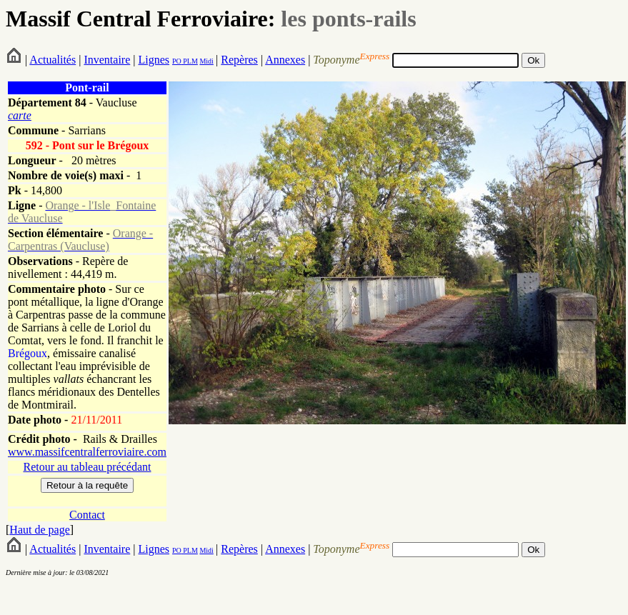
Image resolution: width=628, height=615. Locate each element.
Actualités (52, 60)
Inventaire (107, 60)
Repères (239, 60)
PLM (189, 61)
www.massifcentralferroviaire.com (87, 452)
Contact (87, 515)
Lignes (153, 60)
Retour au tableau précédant (87, 467)
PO (176, 61)
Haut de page (39, 530)
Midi (206, 61)
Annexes (285, 60)
